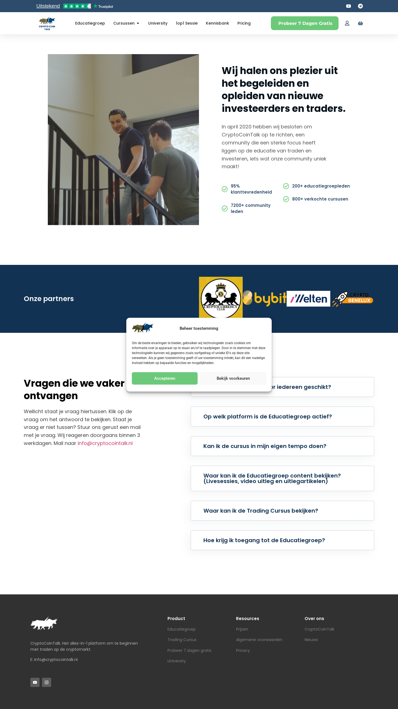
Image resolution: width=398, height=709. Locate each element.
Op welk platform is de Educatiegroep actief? (267, 416)
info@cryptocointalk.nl (105, 443)
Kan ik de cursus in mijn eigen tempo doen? (264, 446)
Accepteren (164, 378)
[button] (282, 387)
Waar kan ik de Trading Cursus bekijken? (260, 511)
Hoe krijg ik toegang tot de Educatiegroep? (264, 540)
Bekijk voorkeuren (233, 378)
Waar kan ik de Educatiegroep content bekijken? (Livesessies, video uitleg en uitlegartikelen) (272, 478)
